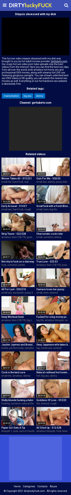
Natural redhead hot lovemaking (53, 372)
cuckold (57, 348)
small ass (41, 181)
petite (21, 264)
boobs (4, 348)
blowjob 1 (6, 431)
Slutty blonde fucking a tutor (17, 400)
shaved (54, 292)
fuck (3, 264)
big (38, 348)
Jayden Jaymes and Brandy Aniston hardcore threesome (18, 344)
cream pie (46, 348)
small (39, 209)
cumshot (48, 237)
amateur (17, 375)
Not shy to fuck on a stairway (17, 261)
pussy (30, 237)
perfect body (16, 348)
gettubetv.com (41, 102)
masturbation (11, 96)
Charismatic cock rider (49, 233)
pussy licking (63, 181)
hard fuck (18, 181)
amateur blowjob (54, 320)
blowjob (66, 431)
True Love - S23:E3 (47, 261)
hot (38, 375)
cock (15, 431)
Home (17, 486)
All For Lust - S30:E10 (13, 289)
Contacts (42, 486)
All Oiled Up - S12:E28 (48, 427)
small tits (6, 181)
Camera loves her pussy (50, 289)
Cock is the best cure (13, 372)
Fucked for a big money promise (53, 316)
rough (28, 209)
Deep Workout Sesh (12, 316)
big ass (27, 96)
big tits (53, 209)
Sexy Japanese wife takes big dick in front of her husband (53, 344)
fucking (5, 403)
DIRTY (17, 5)
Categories (29, 486)
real (26, 181)
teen (46, 209)
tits (38, 403)
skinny (39, 96)
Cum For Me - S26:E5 (48, 178)
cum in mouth (27, 431)
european (18, 292)
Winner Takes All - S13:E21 (16, 178)
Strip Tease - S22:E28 (13, 233)
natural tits (28, 403)
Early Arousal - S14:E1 (14, 206)
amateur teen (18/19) (13, 237)
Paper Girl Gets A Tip (13, 427)
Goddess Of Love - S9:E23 (51, 400)
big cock (31, 320)
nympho (29, 348)
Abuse (53, 486)
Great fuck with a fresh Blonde (53, 206)
